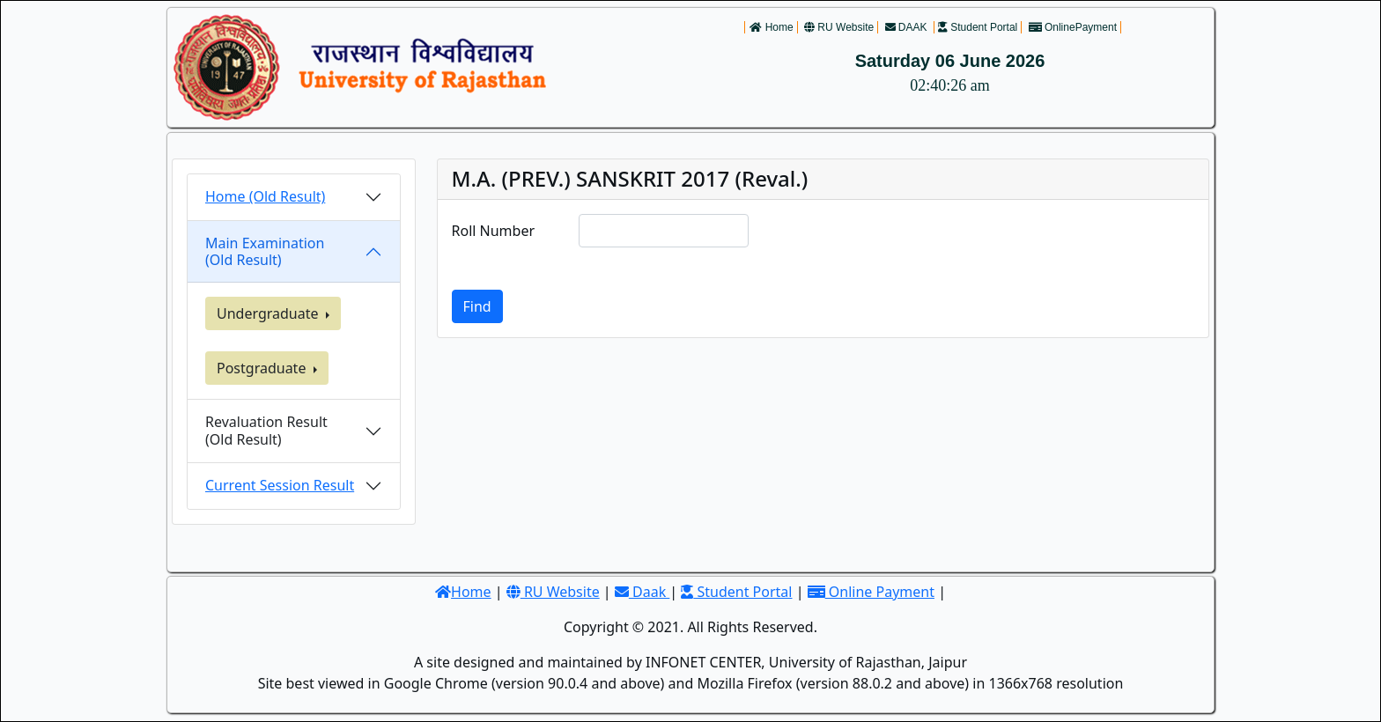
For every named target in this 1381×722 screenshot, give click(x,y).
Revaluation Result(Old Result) (266, 430)
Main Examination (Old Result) (264, 251)
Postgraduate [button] (263, 368)
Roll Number (493, 230)
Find (477, 306)
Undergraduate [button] (269, 313)
